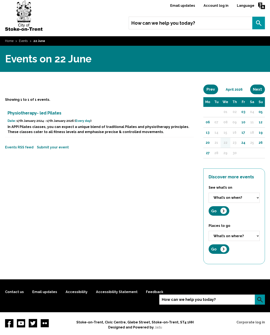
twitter (33, 323)
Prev (212, 89)
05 (261, 112)
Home (9, 41)
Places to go (219, 226)
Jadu (158, 327)
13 (207, 133)
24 (243, 143)
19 (261, 133)
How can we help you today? (163, 23)
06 (208, 122)
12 (260, 122)
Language (245, 6)
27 (208, 153)
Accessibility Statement (117, 292)
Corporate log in (250, 322)
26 (261, 143)
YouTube (21, 323)
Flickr (44, 323)
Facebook (9, 323)
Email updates (182, 6)
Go (214, 211)
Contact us (14, 292)
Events (23, 41)
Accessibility (77, 292)
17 (243, 133)
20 (208, 143)
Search (258, 23)
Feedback (154, 292)
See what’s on (220, 188)
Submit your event (53, 147)
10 (243, 122)
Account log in (216, 6)
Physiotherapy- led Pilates (34, 113)
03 (243, 112)
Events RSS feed (19, 147)
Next (259, 89)
